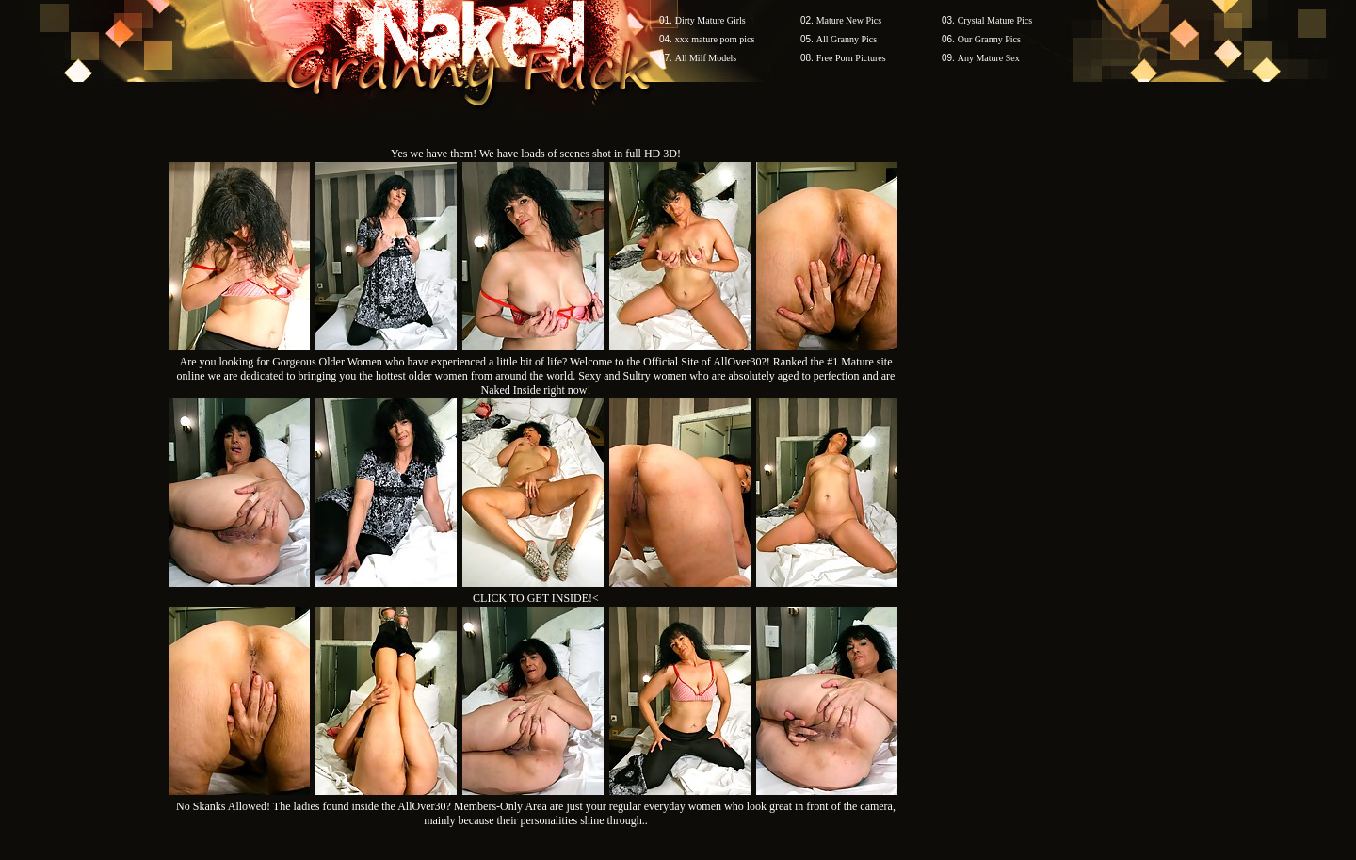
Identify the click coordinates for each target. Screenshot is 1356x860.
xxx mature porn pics (715, 39)
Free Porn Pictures (851, 58)
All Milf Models (706, 58)
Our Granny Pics (989, 39)
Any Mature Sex (989, 58)
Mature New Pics (848, 20)
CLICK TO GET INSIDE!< (536, 598)
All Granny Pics (846, 39)
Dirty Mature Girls (710, 20)
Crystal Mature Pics (995, 20)
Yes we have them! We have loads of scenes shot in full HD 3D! (536, 153)
